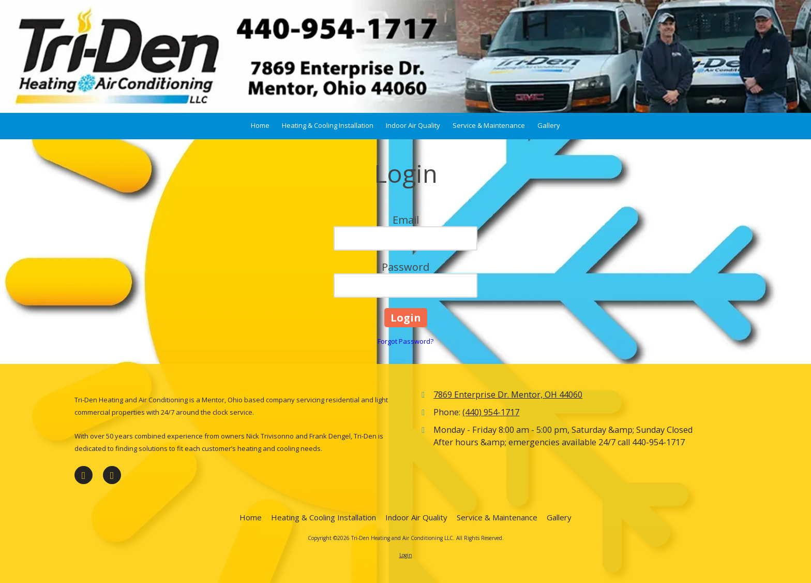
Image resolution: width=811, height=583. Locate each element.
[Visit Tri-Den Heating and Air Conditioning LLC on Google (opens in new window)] (112, 475)
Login (405, 555)
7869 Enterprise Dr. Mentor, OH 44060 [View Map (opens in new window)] (507, 394)
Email (406, 220)
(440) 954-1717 (490, 412)
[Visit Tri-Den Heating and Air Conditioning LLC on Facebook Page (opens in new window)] (83, 475)
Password (405, 267)
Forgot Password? (405, 341)
